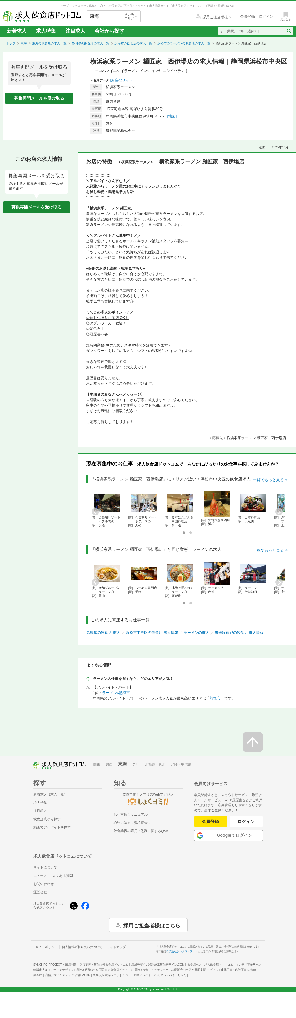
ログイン (246, 821)
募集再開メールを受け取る (39, 98)
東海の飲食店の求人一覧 (49, 43)
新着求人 (17, 31)
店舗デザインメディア (67, 975)
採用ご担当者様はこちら (151, 925)
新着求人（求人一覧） (50, 794)
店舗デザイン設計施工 (158, 964)
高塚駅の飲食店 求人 (103, 632)
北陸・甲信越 (181, 764)
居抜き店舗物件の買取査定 (112, 969)
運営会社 (40, 892)
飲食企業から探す (47, 819)
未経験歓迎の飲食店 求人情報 (239, 632)
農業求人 (106, 975)
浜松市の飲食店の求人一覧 (133, 43)
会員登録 (210, 821)
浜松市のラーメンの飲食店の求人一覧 (183, 43)
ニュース (40, 876)
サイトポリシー (46, 947)
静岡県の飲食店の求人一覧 (90, 43)
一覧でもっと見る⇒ (270, 480)
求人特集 (46, 31)
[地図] (172, 116)
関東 (96, 764)
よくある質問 (62, 876)
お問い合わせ (43, 884)
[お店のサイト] (122, 80)
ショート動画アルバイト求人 (154, 975)
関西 (109, 764)
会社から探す (109, 31)
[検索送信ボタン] (289, 31)
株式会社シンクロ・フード (182, 951)
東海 (24, 43)
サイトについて (45, 867)
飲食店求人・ (210, 964)
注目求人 (75, 31)
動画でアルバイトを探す (52, 827)
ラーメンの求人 (196, 632)
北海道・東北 (155, 764)
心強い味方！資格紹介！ (132, 823)
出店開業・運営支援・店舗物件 (96, 964)
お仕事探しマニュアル (131, 814)
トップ (10, 43)
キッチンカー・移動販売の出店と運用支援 (184, 969)
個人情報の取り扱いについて (82, 947)
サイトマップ (116, 947)
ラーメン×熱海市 (116, 693)
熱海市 (215, 698)
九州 (136, 764)
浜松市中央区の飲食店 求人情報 (152, 632)
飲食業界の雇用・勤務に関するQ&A (141, 831)
